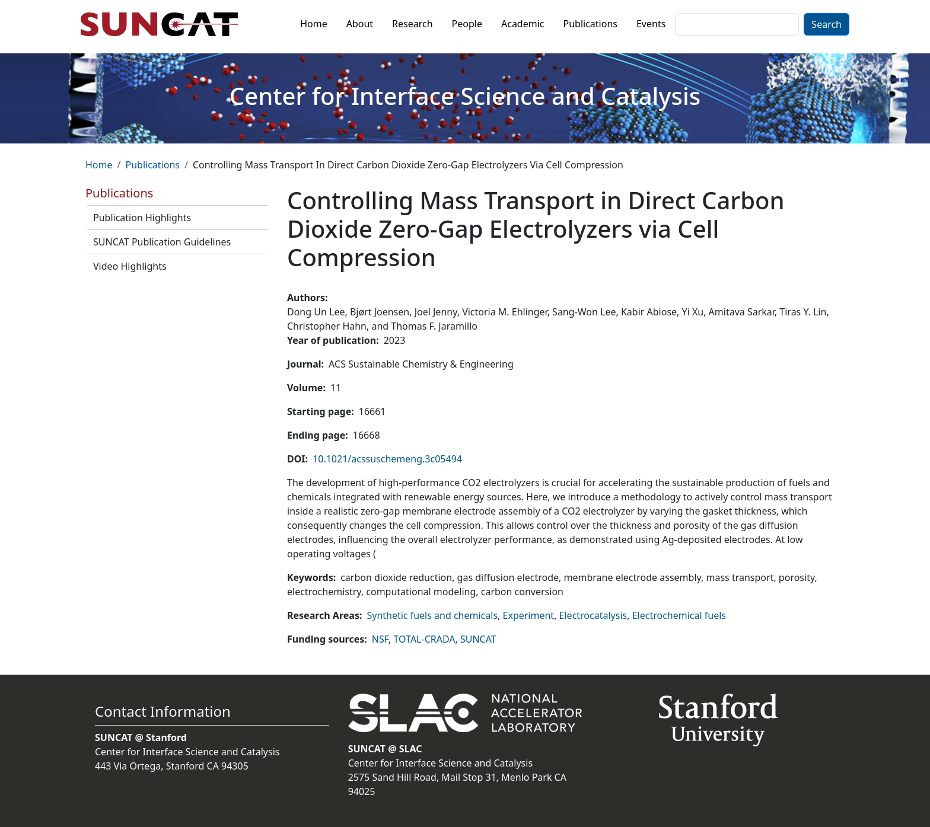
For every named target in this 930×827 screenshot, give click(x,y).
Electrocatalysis (593, 615)
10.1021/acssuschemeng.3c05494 (387, 458)
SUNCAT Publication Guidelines (162, 241)
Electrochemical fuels (679, 615)
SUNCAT (478, 639)
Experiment (529, 615)
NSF (380, 639)
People (467, 23)
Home (313, 23)
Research (412, 23)
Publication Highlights (142, 217)
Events (650, 23)
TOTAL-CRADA (425, 639)
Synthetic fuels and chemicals (432, 615)
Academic (522, 23)
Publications (590, 23)
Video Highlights (130, 266)
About (359, 23)
